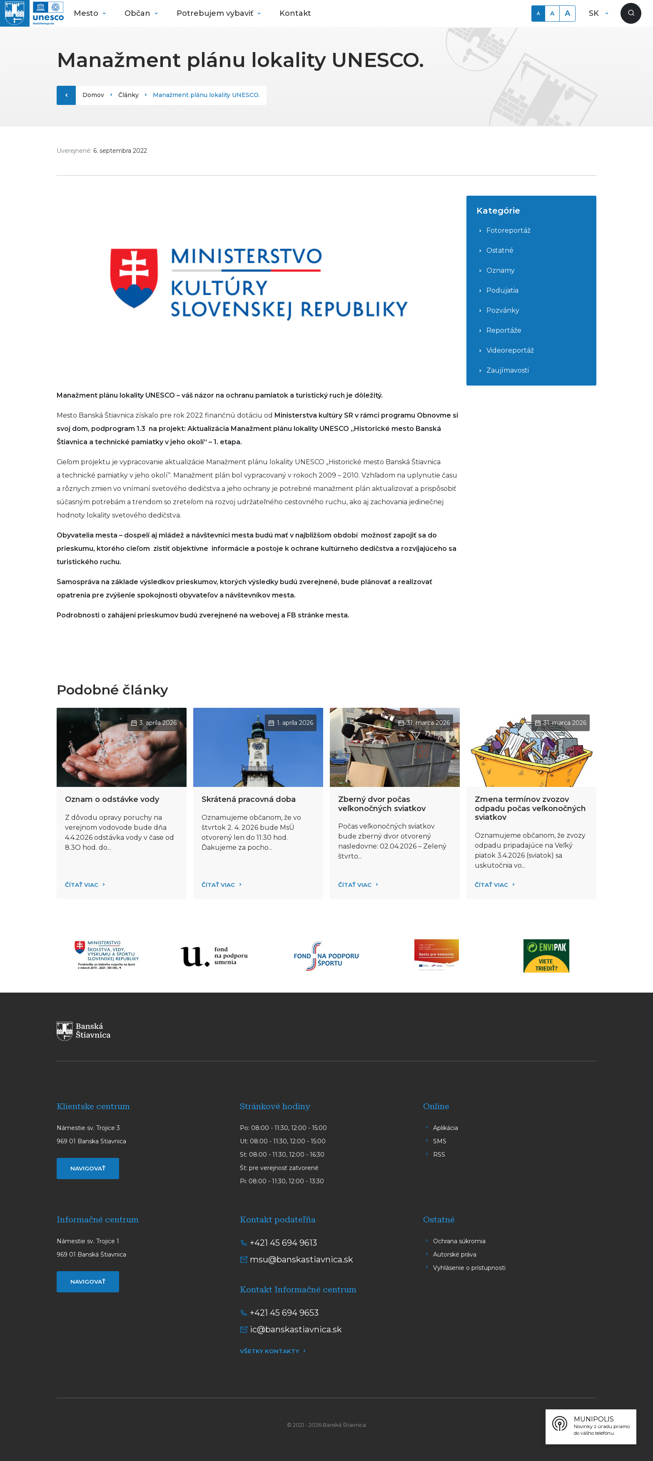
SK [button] (595, 13)
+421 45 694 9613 (283, 1243)
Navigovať (87, 1168)
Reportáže (503, 330)
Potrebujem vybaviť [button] (216, 13)
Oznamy (500, 270)
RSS (439, 1154)
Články (128, 95)
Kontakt (295, 13)
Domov (93, 95)
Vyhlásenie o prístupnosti (469, 1268)
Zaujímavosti (507, 370)
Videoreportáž (510, 350)
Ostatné (499, 250)
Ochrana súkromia (459, 1241)
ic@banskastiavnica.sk (296, 1329)
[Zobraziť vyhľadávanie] (631, 13)
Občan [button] (138, 13)
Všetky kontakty (269, 1351)
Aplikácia (445, 1128)
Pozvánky (502, 310)
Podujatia (502, 290)
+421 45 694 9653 (284, 1313)
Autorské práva (454, 1254)
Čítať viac (81, 884)
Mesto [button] (87, 13)
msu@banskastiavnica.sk (301, 1259)
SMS (439, 1141)
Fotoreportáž (508, 230)
